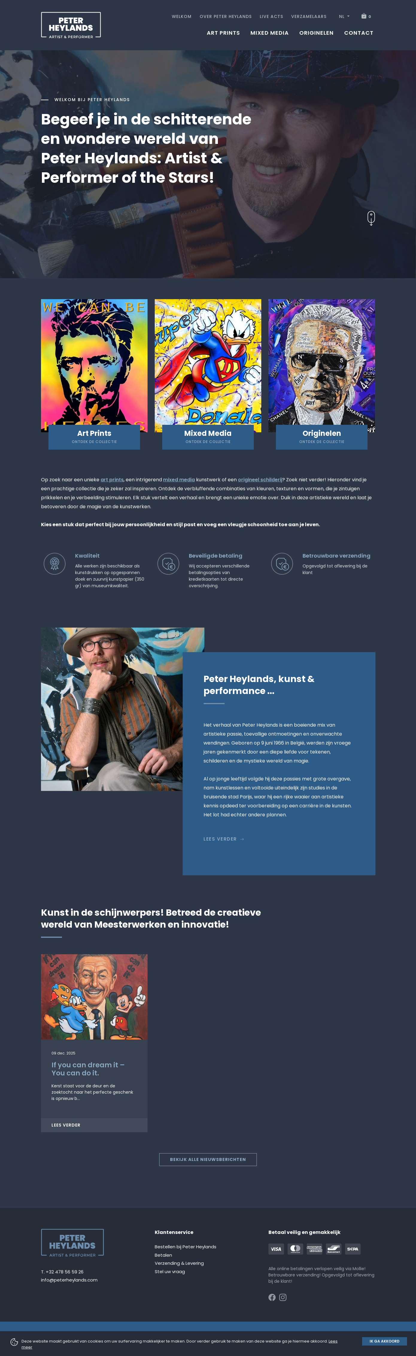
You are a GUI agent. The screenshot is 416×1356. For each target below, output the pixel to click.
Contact (359, 32)
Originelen (316, 32)
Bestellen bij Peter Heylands (185, 1247)
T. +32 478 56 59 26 (62, 1272)
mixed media (179, 479)
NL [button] (342, 16)
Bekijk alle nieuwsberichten (208, 1159)
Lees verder (224, 839)
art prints (112, 479)
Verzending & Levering (179, 1263)
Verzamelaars (309, 16)
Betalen (163, 1255)
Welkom (182, 16)
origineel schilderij (260, 479)
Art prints (223, 32)
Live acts (271, 16)
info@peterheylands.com (69, 1280)
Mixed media (269, 32)
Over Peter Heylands (226, 16)
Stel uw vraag (170, 1271)
